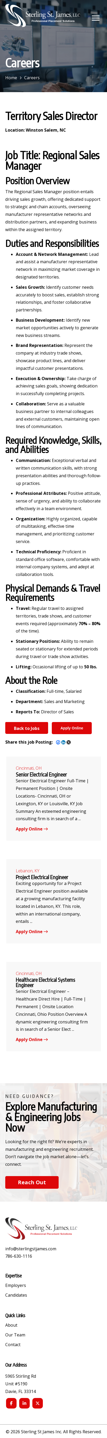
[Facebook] (58, 742)
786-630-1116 (18, 1256)
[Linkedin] (63, 742)
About (11, 1325)
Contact (13, 1344)
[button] (96, 18)
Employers (15, 1285)
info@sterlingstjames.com (30, 1249)
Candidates (16, 1295)
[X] (69, 742)
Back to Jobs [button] (26, 728)
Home (11, 78)
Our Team (15, 1335)
